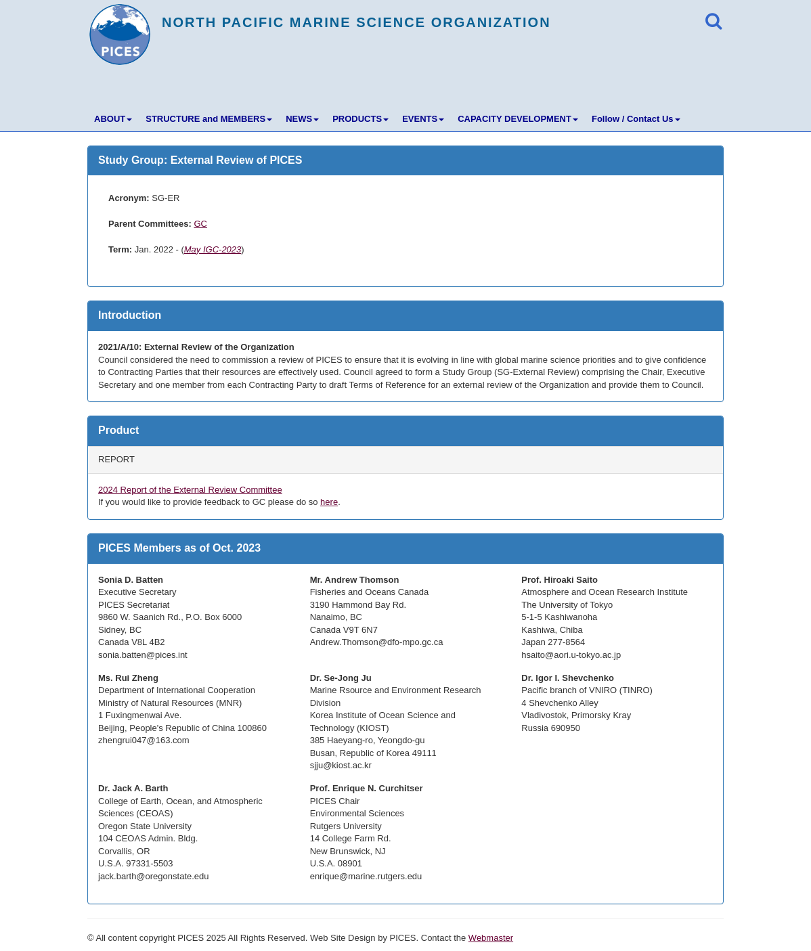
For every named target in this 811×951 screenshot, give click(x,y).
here (329, 502)
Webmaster (490, 938)
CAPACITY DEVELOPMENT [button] (518, 119)
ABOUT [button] (113, 119)
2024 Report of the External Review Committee (190, 490)
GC (200, 224)
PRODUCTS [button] (360, 119)
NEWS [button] (302, 119)
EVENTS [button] (423, 119)
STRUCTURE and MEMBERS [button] (209, 119)
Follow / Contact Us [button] (636, 119)
